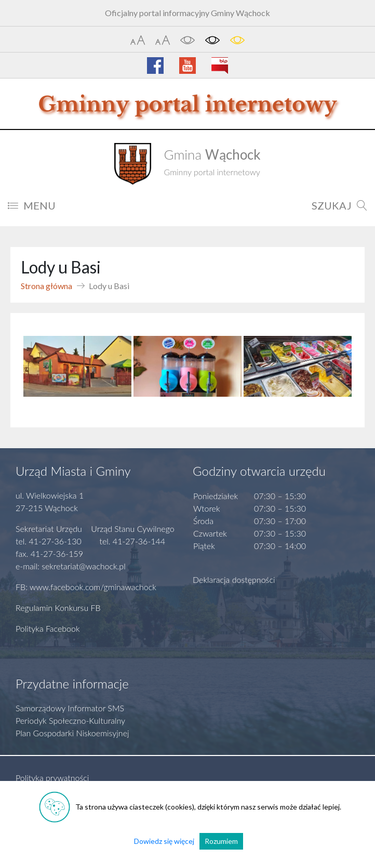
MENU (32, 205)
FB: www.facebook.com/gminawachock (86, 587)
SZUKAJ (339, 205)
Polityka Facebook (48, 628)
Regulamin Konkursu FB (58, 608)
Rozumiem (221, 841)
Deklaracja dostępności (234, 579)
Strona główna (46, 286)
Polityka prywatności (52, 778)
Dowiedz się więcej (164, 841)
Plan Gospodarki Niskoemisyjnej (72, 733)
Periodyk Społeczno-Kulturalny (70, 720)
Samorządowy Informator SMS (70, 708)
